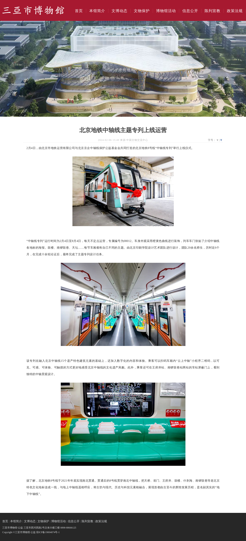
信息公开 (190, 11)
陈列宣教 (212, 11)
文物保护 (142, 11)
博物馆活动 (166, 11)
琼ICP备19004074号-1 (48, 532)
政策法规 (235, 11)
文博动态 (119, 11)
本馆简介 (97, 11)
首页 (79, 11)
